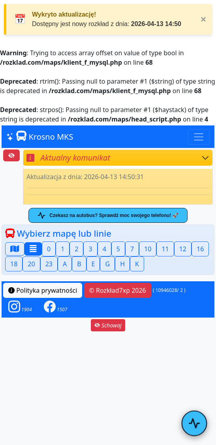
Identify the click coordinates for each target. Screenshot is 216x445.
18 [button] (13, 264)
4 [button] (104, 249)
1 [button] (62, 249)
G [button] (107, 264)
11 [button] (165, 249)
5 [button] (118, 249)
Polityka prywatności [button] (42, 290)
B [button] (79, 264)
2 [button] (76, 249)
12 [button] (182, 249)
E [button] (93, 264)
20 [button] (31, 264)
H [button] (122, 264)
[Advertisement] (108, 388)
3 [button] (90, 249)
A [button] (65, 264)
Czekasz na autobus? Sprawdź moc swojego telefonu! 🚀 (108, 215)
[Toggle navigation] (199, 137)
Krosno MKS (39, 136)
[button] (20, 307)
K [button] (137, 264)
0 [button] (49, 249)
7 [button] (132, 249)
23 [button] (49, 264)
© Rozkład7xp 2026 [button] (117, 290)
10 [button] (147, 249)
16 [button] (200, 249)
